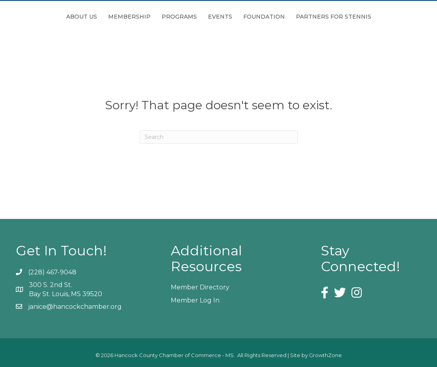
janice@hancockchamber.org (75, 306)
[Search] (218, 137)
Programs (135, 16)
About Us (37, 16)
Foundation (308, 16)
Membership (85, 16)
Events (264, 16)
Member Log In (195, 300)
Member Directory (200, 287)
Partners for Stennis (378, 16)
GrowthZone (325, 355)
